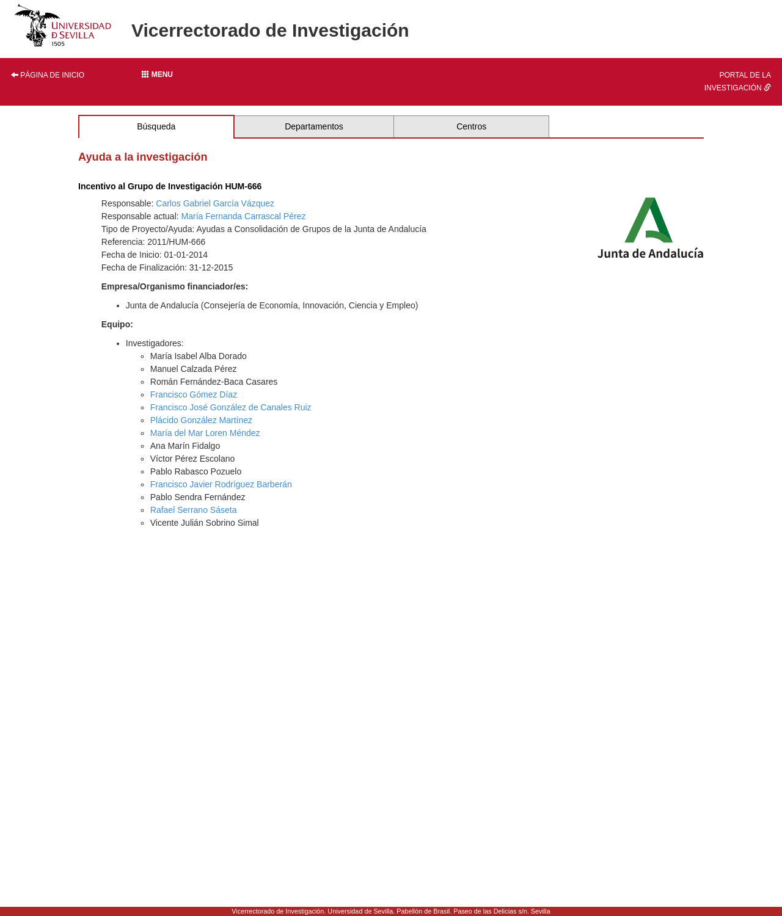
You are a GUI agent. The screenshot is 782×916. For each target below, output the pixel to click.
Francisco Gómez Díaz (193, 394)
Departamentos (314, 126)
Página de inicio (47, 75)
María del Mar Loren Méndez (205, 433)
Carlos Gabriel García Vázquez (215, 203)
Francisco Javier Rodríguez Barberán (221, 484)
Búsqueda (156, 126)
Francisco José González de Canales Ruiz (231, 407)
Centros (471, 126)
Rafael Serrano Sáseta (193, 510)
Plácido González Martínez (201, 420)
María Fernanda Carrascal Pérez (243, 216)
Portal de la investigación (737, 81)
